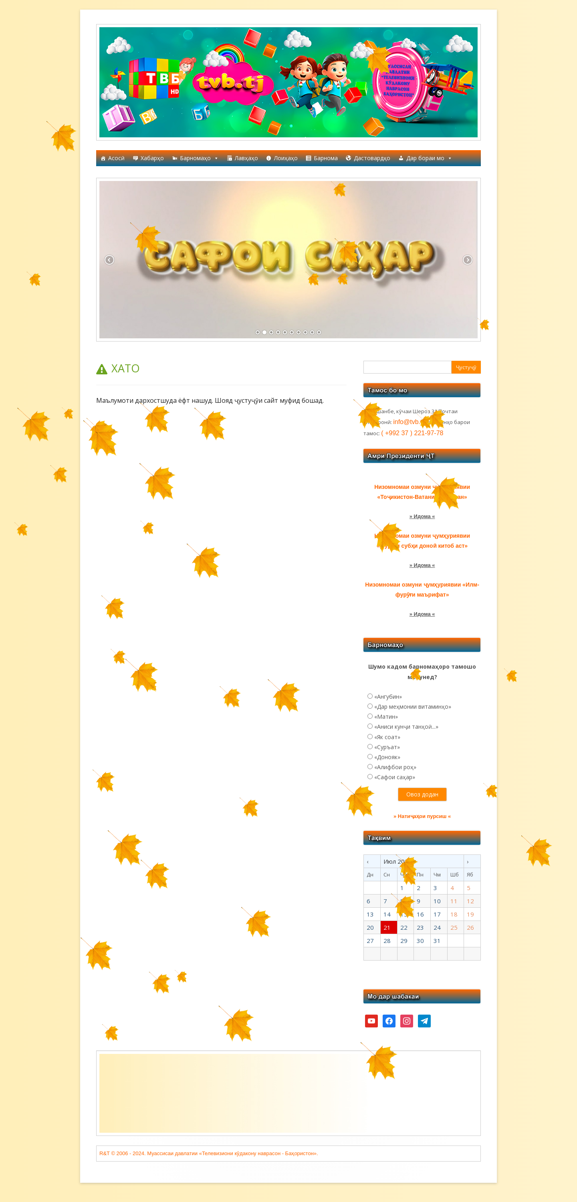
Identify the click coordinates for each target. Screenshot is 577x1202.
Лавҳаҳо (246, 158)
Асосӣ (116, 158)
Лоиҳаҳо (286, 158)
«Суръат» (387, 747)
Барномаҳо (199, 158)
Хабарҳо (152, 158)
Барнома (326, 158)
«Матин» (386, 716)
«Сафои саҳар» (394, 777)
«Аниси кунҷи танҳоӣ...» (406, 726)
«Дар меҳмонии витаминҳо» (412, 706)
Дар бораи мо (429, 158)
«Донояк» (387, 757)
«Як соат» (387, 737)
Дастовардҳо (372, 158)
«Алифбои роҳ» (395, 767)
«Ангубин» (388, 696)
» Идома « (422, 516)
